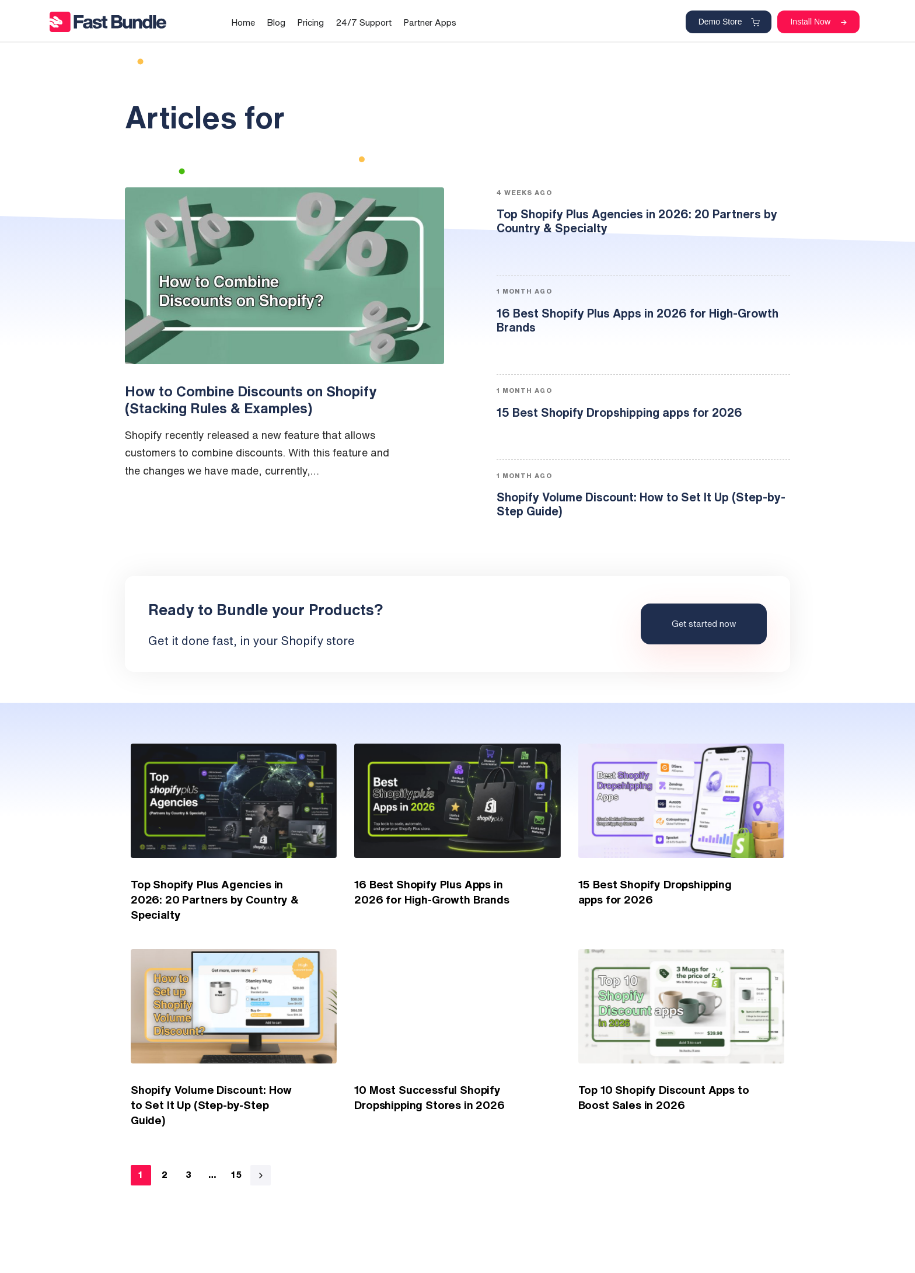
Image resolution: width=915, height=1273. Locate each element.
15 (237, 1175)
